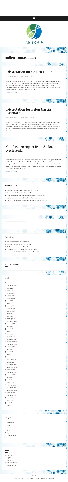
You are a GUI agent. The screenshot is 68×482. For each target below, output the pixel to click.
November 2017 (12, 341)
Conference (10, 422)
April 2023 (10, 290)
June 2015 (10, 398)
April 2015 (10, 403)
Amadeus (42, 478)
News (32, 76)
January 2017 (11, 362)
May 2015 (10, 400)
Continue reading (15, 92)
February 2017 (11, 359)
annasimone (24, 76)
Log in (9, 458)
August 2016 (11, 375)
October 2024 (11, 283)
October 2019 (11, 308)
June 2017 (10, 349)
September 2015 (12, 395)
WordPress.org (11, 465)
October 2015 (11, 392)
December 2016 (11, 364)
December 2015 (11, 387)
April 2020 (10, 303)
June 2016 (10, 377)
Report (9, 433)
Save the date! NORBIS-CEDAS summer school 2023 (23, 200)
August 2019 (11, 311)
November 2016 (12, 367)
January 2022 (11, 293)
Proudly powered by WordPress (23, 478)
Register (9, 455)
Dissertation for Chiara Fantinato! (32, 71)
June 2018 (10, 326)
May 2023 (10, 288)
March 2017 (10, 357)
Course (9, 425)
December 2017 (11, 339)
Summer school (12, 435)
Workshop (10, 438)
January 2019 (11, 319)
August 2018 (11, 324)
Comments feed (12, 462)
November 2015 (12, 390)
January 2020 (11, 306)
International (11, 428)
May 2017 (10, 352)
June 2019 (10, 313)
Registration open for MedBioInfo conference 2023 (23, 198)
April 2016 (10, 380)
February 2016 (11, 385)
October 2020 (11, 298)
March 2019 (10, 316)
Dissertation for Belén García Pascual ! (28, 111)
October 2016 (11, 370)
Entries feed (10, 460)
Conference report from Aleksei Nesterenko (30, 148)
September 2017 (12, 344)
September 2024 (12, 285)
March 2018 (10, 334)
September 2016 (12, 372)
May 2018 (10, 329)
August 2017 (11, 347)
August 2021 (11, 296)
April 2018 (10, 331)
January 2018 (11, 336)
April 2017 (10, 354)
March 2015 (10, 405)
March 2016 (10, 382)
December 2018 (11, 321)
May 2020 (10, 301)
